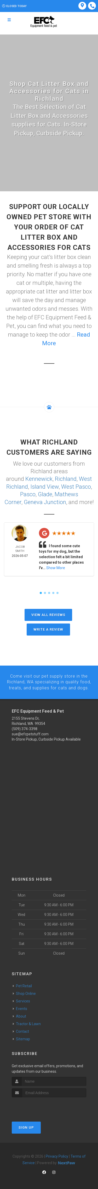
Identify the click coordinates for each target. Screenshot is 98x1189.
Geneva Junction (45, 501)
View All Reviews (48, 614)
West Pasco (76, 486)
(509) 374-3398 (24, 727)
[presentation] (39, 1105)
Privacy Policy (57, 1155)
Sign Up (26, 1126)
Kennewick (39, 478)
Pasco (28, 493)
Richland (66, 478)
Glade (45, 493)
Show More (55, 567)
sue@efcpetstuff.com (30, 733)
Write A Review (48, 628)
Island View (44, 486)
